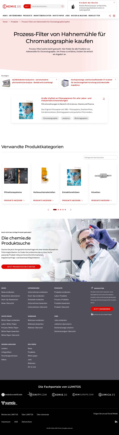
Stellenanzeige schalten (64, 327)
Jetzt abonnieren (101, 309)
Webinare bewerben (36, 324)
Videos (3, 359)
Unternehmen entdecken (38, 292)
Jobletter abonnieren (62, 324)
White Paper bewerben (10, 331)
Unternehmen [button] (15, 15)
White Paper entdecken (10, 320)
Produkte (31, 352)
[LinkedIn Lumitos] (116, 422)
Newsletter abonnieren (10, 296)
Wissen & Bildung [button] (79, 15)
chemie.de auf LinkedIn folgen (101, 314)
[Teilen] (110, 16)
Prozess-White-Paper (9, 327)
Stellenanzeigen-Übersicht (65, 331)
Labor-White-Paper (9, 324)
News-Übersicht (7, 303)
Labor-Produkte (60, 296)
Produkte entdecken (62, 292)
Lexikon (4, 348)
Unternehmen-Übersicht (37, 307)
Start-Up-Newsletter (9, 299)
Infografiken (6, 352)
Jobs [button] (67, 15)
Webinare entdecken (36, 320)
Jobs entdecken (60, 320)
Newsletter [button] (94, 15)
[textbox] (100, 157)
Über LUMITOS (27, 414)
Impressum (5, 422)
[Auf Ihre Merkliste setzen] (104, 99)
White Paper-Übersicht (10, 335)
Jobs (30, 359)
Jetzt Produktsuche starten (21, 267)
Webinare (31, 363)
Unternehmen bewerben (37, 303)
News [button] (5, 15)
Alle (26, 6)
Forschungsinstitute (9, 356)
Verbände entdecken (36, 299)
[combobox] (100, 157)
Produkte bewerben (62, 303)
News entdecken (7, 292)
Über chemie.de (43, 414)
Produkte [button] (27, 15)
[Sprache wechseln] (114, 16)
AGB (16, 422)
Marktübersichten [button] (42, 15)
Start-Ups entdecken (36, 296)
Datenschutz (27, 422)
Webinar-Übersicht (35, 327)
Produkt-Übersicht (61, 307)
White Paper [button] (58, 15)
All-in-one (32, 367)
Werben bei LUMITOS (9, 414)
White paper (33, 356)
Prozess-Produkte (61, 299)
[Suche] (62, 6)
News (30, 348)
